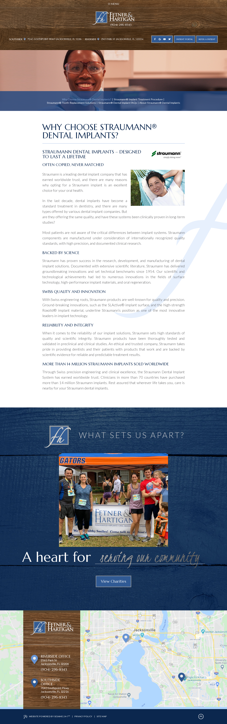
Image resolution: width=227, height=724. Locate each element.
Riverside (90, 39)
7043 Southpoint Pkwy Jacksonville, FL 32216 (52, 39)
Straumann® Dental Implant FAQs (117, 102)
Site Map (102, 716)
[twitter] (169, 39)
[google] (159, 39)
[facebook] (155, 39)
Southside (16, 39)
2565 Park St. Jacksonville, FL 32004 (120, 39)
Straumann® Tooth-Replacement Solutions (71, 102)
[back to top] (201, 716)
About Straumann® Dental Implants (159, 102)
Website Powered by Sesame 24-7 (46, 716)
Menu (113, 4)
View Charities (113, 581)
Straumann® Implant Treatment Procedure (138, 99)
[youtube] (164, 39)
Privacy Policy (83, 716)
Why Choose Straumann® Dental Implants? (86, 99)
